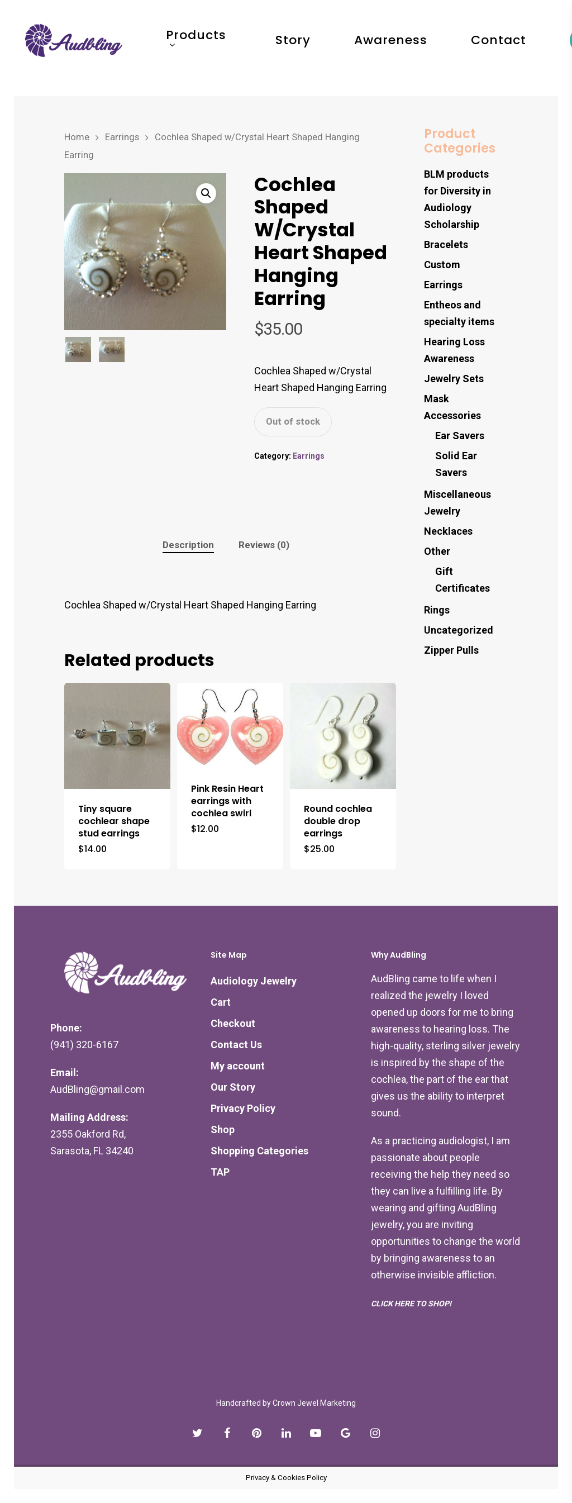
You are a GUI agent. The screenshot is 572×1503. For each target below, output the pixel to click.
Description (188, 544)
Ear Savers (459, 435)
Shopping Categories (259, 1151)
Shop (223, 1129)
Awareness (409, 48)
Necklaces (448, 531)
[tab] (188, 545)
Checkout (233, 1023)
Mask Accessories (452, 407)
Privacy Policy (243, 1108)
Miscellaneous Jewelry (457, 502)
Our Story (233, 1087)
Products (214, 48)
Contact (517, 48)
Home (76, 137)
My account (238, 1066)
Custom (442, 264)
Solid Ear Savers (456, 464)
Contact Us (236, 1044)
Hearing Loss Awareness (454, 350)
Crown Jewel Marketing (314, 1403)
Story (311, 48)
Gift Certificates (462, 579)
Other (437, 551)
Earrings (122, 137)
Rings (437, 610)
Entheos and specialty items (459, 313)
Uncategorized (458, 630)
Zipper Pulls (451, 650)
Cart (221, 1002)
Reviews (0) (264, 544)
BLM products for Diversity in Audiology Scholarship (457, 199)
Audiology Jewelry (254, 981)
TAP (220, 1172)
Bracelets (446, 244)
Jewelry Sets (454, 378)
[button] (206, 193)
